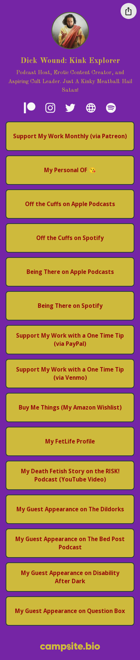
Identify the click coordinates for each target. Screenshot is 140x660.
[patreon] (30, 108)
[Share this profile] (129, 11)
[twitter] (70, 108)
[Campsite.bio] (70, 647)
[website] (91, 108)
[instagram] (50, 108)
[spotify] (110, 108)
